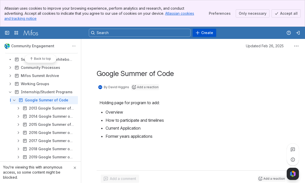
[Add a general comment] (120, 179)
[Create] (204, 33)
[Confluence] (30, 33)
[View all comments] (293, 149)
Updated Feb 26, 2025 (265, 46)
